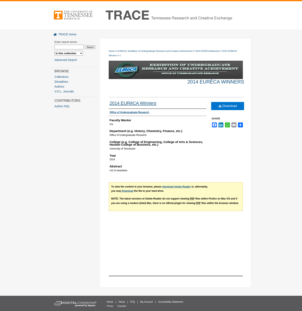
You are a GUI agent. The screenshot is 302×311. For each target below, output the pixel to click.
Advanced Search (65, 60)
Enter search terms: (65, 41)
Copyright (121, 306)
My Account (146, 301)
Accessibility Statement (170, 301)
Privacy (110, 306)
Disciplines (61, 81)
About (121, 301)
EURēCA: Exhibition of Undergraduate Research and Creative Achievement (155, 51)
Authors (59, 86)
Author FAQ (61, 106)
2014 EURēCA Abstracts (207, 51)
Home (112, 51)
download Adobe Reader (176, 186)
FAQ (132, 301)
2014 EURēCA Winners (215, 82)
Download (227, 106)
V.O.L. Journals (64, 91)
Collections (61, 76)
